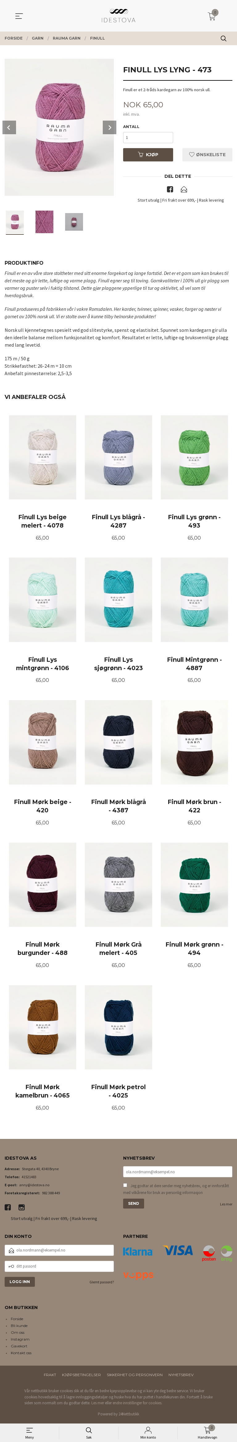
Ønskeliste (207, 154)
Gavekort (19, 1347)
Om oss (17, 1334)
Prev (9, 127)
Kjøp (148, 154)
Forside (17, 1320)
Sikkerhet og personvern (135, 1376)
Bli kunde (19, 1327)
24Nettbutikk (128, 1415)
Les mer (226, 1205)
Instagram (20, 1340)
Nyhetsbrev (180, 1376)
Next (109, 127)
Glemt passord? (101, 1283)
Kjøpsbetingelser (81, 1376)
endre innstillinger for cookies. (137, 1404)
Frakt (50, 1376)
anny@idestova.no (34, 1186)
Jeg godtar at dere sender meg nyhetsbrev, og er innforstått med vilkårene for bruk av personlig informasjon (176, 1191)
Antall (131, 126)
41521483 (29, 1178)
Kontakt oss (21, 1354)
